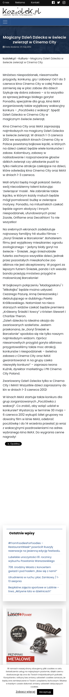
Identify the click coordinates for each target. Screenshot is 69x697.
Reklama (20, 2)
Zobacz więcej (25, 692)
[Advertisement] (34, 487)
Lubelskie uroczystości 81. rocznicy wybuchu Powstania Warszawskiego (31, 559)
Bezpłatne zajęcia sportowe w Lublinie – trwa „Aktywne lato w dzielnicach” (33, 589)
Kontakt (35, 2)
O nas (6, 2)
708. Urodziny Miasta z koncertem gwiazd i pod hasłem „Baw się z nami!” (32, 569)
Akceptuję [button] (45, 692)
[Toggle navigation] (5, 22)
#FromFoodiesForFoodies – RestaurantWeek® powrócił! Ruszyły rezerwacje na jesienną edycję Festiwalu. (34, 547)
